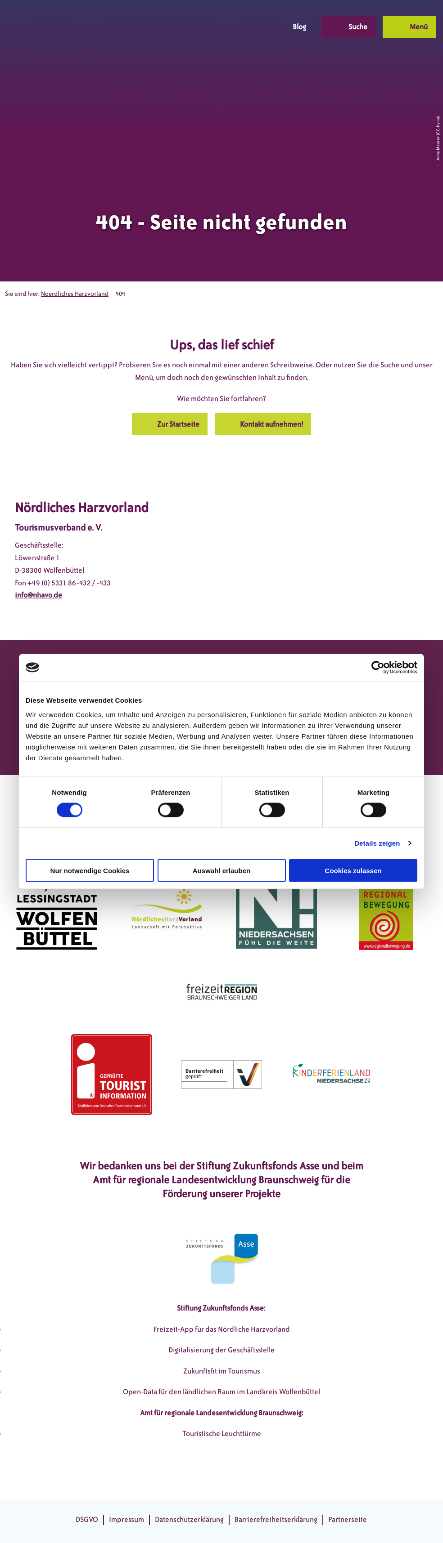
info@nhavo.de (38, 595)
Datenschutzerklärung (189, 1519)
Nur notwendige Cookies (90, 870)
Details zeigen (377, 843)
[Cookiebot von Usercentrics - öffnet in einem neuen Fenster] (378, 667)
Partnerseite (347, 1519)
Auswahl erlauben (221, 870)
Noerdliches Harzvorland (74, 293)
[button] (211, 27)
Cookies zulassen (353, 870)
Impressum (126, 1519)
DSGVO (87, 1519)
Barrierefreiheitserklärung (276, 1519)
